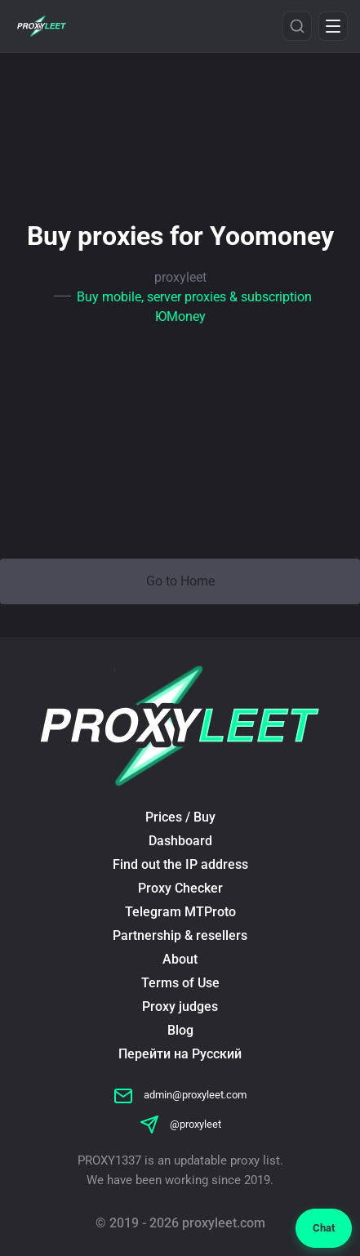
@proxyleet (180, 1124)
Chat (324, 1228)
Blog (180, 1030)
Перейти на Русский (180, 1054)
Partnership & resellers (180, 935)
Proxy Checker (180, 888)
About (180, 959)
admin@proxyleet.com (180, 1095)
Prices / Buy (180, 817)
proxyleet (180, 277)
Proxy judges (180, 1006)
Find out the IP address (180, 864)
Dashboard (180, 840)
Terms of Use (180, 983)
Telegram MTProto (180, 912)
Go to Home (180, 581)
